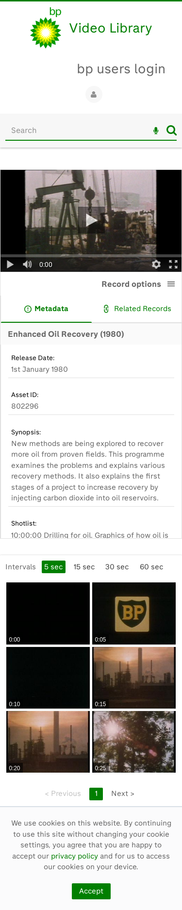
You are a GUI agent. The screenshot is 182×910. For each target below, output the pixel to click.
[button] (171, 284)
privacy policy (74, 856)
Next (122, 793)
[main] (91, 482)
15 (84, 567)
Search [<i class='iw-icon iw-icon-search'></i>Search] (171, 130)
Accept (91, 891)
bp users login (121, 69)
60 (151, 567)
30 (117, 567)
